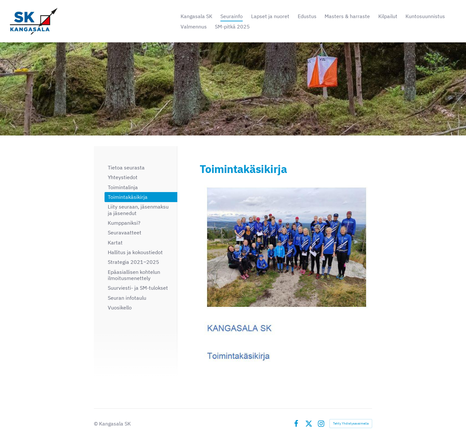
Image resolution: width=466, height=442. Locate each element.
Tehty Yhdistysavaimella (351, 423)
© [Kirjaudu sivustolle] (96, 423)
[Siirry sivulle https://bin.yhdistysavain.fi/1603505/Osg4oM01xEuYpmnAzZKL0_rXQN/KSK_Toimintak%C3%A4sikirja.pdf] (286, 274)
